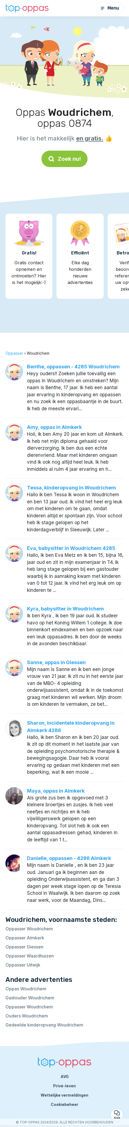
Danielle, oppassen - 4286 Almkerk (69, 858)
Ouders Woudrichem (26, 1016)
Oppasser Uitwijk (22, 965)
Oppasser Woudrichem (29, 928)
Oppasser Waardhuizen (29, 956)
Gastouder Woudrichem (29, 997)
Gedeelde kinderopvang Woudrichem (44, 1025)
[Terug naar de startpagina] (27, 8)
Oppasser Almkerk (24, 937)
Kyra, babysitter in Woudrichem (65, 609)
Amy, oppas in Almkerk (54, 427)
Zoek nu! (64, 159)
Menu (109, 8)
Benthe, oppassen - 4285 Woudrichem (73, 366)
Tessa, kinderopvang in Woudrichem (71, 488)
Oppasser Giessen (24, 947)
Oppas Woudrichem (25, 988)
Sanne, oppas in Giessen (56, 662)
